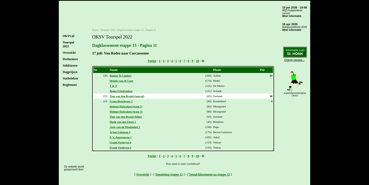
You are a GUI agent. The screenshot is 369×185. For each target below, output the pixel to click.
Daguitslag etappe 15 (169, 174)
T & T (113, 85)
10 (197, 61)
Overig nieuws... (294, 59)
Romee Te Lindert (120, 75)
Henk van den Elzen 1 (123, 121)
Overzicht (69, 52)
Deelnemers (70, 59)
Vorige (152, 61)
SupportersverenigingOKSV (295, 94)
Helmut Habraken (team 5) (126, 106)
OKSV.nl (68, 36)
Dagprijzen (70, 72)
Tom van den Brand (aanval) (127, 96)
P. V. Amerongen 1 (120, 137)
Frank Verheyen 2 (120, 147)
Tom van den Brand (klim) (126, 116)
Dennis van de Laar (121, 80)
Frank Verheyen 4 (120, 142)
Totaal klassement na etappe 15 (209, 174)
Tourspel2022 (68, 44)
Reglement (70, 85)
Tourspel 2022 (108, 30)
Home (95, 30)
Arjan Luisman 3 (120, 132)
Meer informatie (291, 16)
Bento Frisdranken (121, 90)
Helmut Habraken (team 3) (126, 111)
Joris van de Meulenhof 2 (125, 126)
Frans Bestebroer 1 (121, 101)
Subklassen (70, 65)
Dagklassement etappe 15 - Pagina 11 (136, 30)
